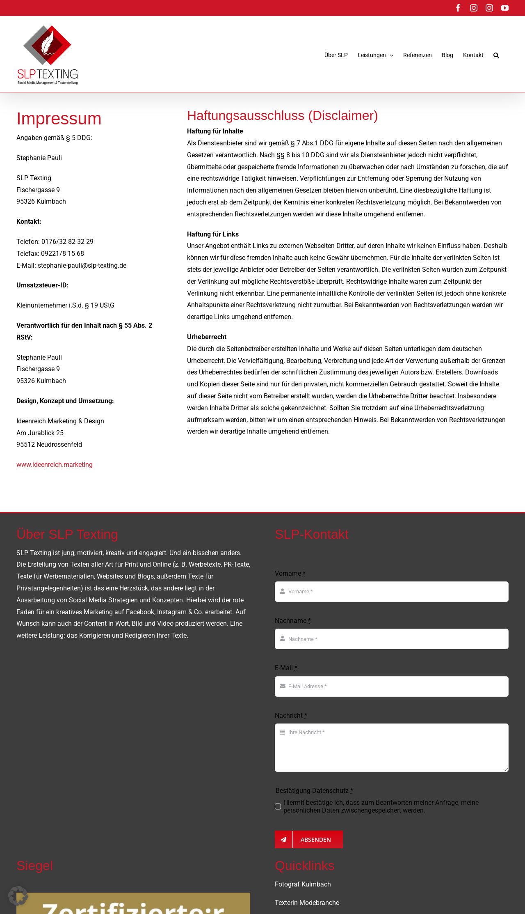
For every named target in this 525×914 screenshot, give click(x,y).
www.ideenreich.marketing (54, 464)
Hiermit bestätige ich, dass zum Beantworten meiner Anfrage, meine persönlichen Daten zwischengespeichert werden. (381, 806)
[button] (496, 55)
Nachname (293, 621)
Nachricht (291, 715)
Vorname (290, 573)
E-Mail (286, 668)
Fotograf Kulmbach (303, 884)
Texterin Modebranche (307, 903)
